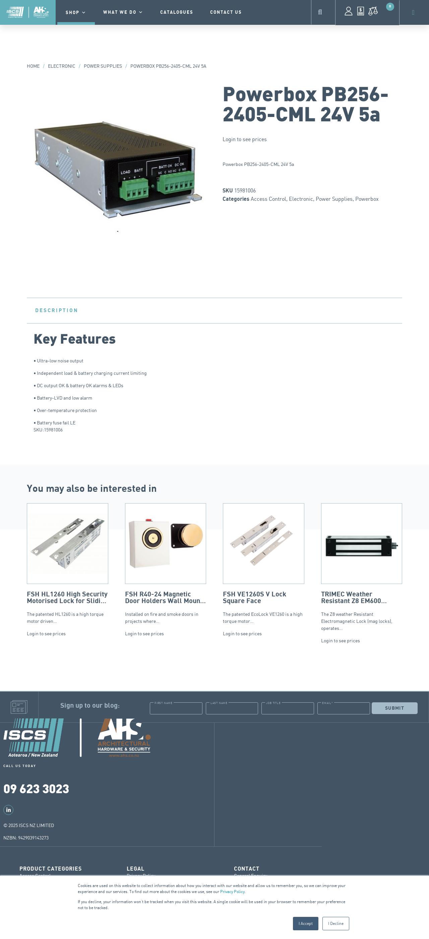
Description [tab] (56, 310)
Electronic (61, 66)
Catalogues (176, 12)
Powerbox (367, 198)
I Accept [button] (306, 923)
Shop (76, 12)
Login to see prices (245, 139)
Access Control (268, 198)
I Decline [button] (336, 923)
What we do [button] (123, 12)
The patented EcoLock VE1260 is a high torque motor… (263, 563)
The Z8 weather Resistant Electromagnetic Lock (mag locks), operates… (362, 567)
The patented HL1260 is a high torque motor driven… (67, 563)
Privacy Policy (232, 891)
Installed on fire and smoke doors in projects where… (165, 563)
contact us (226, 12)
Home (33, 66)
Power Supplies (103, 66)
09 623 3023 (36, 788)
